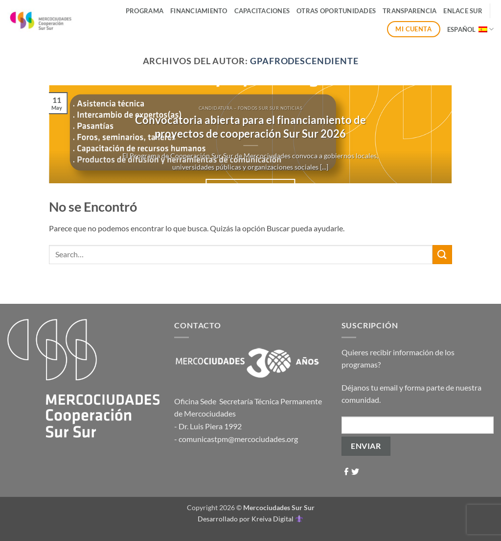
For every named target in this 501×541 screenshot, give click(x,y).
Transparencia (409, 11)
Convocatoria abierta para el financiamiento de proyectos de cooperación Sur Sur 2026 (250, 127)
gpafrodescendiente (304, 60)
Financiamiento (199, 11)
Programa (144, 11)
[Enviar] (442, 254)
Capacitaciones (262, 11)
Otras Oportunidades (336, 11)
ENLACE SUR (462, 11)
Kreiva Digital (276, 519)
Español (470, 29)
